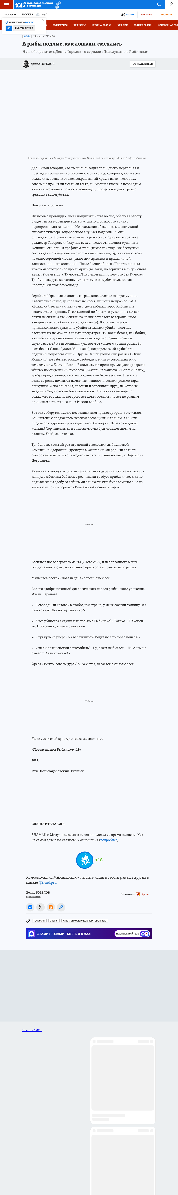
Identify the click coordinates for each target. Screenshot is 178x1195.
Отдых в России (143, 25)
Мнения (54, 921)
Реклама (146, 14)
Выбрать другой (24, 28)
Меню (4, 4)
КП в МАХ (123, 25)
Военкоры (80, 25)
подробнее (108, 839)
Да (9, 28)
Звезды (27, 36)
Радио (130, 14)
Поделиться (143, 64)
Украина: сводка (101, 25)
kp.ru (145, 894)
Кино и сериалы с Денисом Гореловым (85, 921)
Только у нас (60, 25)
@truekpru (48, 882)
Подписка (166, 14)
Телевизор (39, 921)
